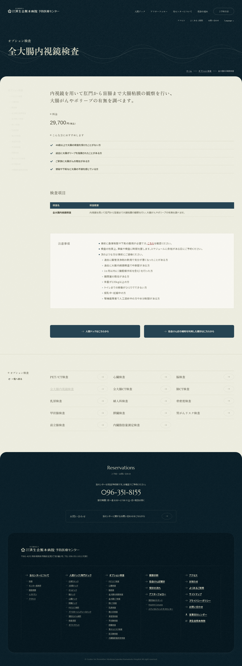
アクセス (181, 20)
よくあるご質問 (196, 20)
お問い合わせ (213, 20)
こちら (150, 243)
